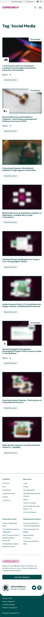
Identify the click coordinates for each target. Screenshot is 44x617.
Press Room (6, 490)
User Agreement (29, 490)
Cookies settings (8, 604)
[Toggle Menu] (39, 7)
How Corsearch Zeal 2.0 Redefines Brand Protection (11, 537)
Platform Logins (17, 1)
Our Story (5, 483)
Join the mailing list (22, 577)
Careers (5, 497)
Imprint (25, 499)
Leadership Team (8, 493)
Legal (25, 483)
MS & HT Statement (9, 608)
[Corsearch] (10, 562)
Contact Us (29, 1)
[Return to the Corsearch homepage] (10, 7)
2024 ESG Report (29, 512)
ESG (4, 487)
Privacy (25, 487)
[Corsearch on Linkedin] (39, 587)
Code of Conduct (29, 503)
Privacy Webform (8, 601)
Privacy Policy (7, 598)
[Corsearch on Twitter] (34, 587)
